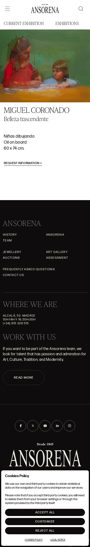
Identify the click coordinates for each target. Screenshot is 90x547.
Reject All (45, 531)
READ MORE (24, 378)
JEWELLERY (12, 252)
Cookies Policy (34, 540)
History (10, 235)
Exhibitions (67, 23)
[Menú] (7, 8)
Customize (45, 521)
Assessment (57, 258)
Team (7, 240)
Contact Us (13, 275)
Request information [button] (23, 163)
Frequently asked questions (29, 269)
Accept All (45, 512)
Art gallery (57, 252)
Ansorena (55, 235)
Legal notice (57, 540)
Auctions (11, 258)
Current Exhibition (24, 23)
